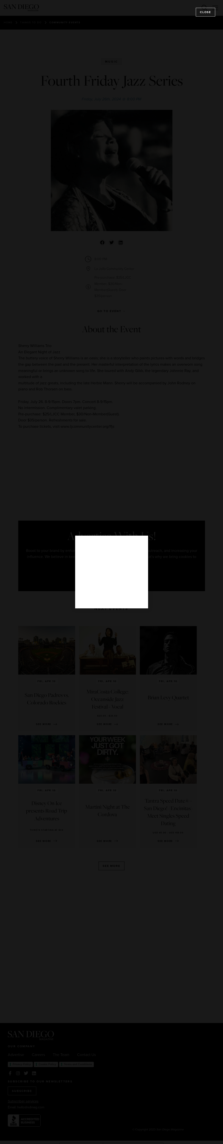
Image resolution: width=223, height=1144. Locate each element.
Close (205, 12)
